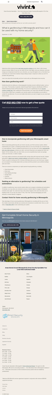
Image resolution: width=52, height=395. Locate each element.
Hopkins (28, 279)
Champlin (29, 282)
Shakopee (29, 293)
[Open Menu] (8, 2)
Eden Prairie (7, 273)
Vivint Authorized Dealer (29, 366)
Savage (28, 287)
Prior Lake (7, 287)
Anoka (6, 279)
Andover (28, 290)
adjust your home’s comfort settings (18, 158)
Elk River (7, 282)
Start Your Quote (26, 130)
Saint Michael (8, 299)
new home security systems (25, 68)
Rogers (28, 299)
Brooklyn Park (8, 290)
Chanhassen (7, 285)
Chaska (28, 285)
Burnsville (29, 296)
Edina (28, 273)
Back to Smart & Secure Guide (10, 209)
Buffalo (6, 276)
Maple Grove (7, 293)
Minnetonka (7, 296)
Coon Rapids (29, 276)
